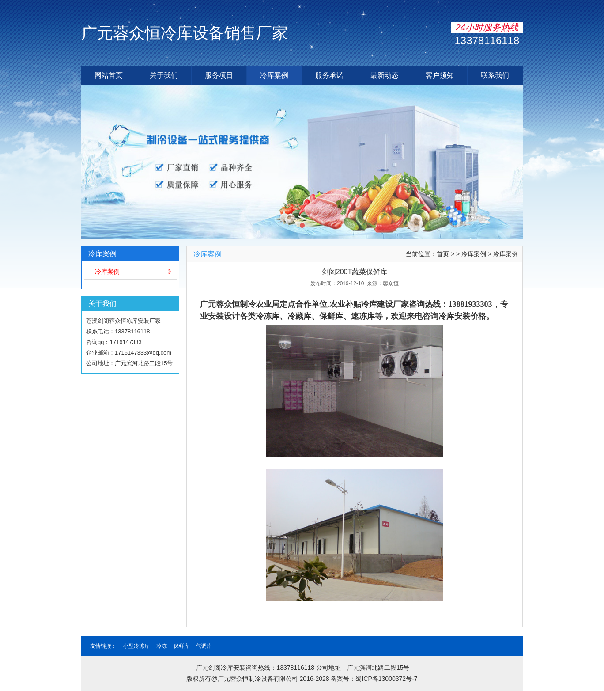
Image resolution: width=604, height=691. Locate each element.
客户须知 (440, 75)
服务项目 (219, 75)
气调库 (204, 646)
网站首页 (108, 75)
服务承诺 (329, 75)
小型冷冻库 (136, 646)
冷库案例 (274, 75)
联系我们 (495, 75)
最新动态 (384, 75)
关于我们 (164, 75)
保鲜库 (181, 646)
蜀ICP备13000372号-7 (386, 678)
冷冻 (161, 646)
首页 (443, 253)
